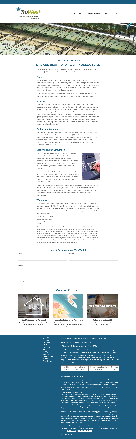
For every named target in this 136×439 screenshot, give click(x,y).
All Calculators (48, 361)
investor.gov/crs (112, 350)
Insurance (46, 347)
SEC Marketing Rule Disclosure (72, 376)
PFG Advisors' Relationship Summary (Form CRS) (79, 346)
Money (45, 352)
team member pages (75, 382)
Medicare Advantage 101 (102, 320)
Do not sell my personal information (79, 431)
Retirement (47, 340)
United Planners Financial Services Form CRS (77, 342)
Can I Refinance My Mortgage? (34, 320)
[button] (81, 13)
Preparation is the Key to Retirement (68, 320)
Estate (45, 345)
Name (20, 253)
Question (21, 265)
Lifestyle (46, 354)
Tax (44, 349)
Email (71, 253)
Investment (47, 343)
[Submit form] (22, 281)
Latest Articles (48, 356)
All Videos (46, 359)
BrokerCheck (101, 338)
